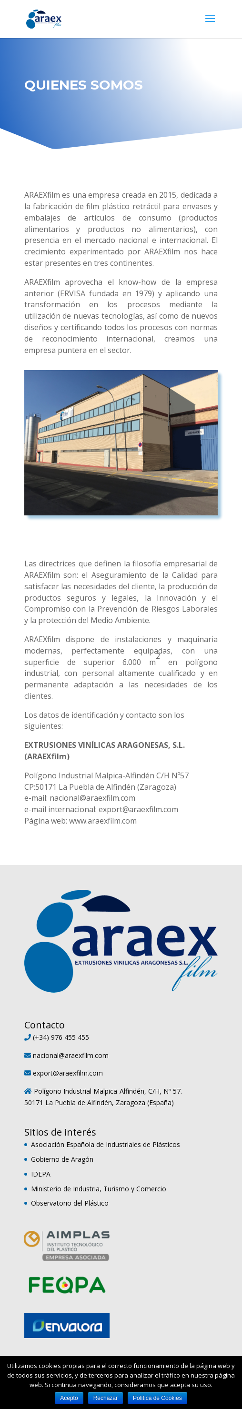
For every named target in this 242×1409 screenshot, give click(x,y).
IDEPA (40, 1173)
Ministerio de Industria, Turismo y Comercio (98, 1188)
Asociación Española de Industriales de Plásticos (105, 1144)
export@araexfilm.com (68, 1072)
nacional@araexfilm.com (71, 1055)
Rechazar (105, 1398)
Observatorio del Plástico (70, 1203)
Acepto (69, 1398)
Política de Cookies (157, 1398)
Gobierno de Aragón (62, 1159)
